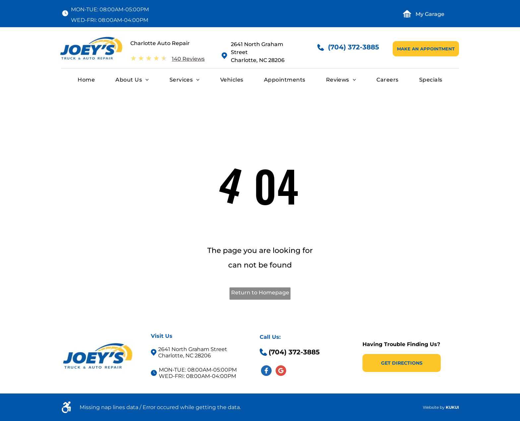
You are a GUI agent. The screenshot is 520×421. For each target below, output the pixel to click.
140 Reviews (188, 59)
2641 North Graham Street (192, 349)
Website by (434, 407)
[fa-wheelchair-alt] (66, 411)
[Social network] (266, 371)
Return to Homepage (260, 292)
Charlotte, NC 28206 (258, 60)
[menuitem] (86, 80)
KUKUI (452, 407)
